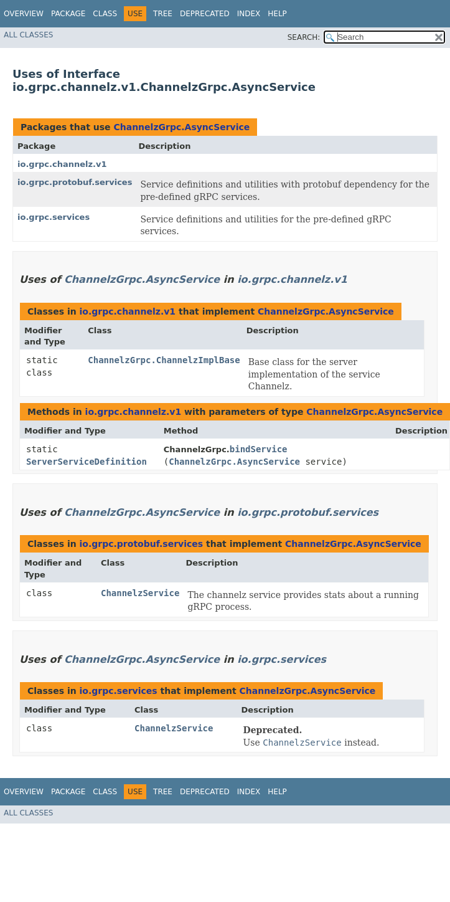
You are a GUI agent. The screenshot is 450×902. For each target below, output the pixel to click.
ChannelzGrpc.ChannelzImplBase (164, 360)
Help (277, 13)
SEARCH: (304, 37)
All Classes (28, 35)
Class (105, 13)
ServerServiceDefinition (86, 462)
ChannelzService (140, 593)
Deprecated (205, 13)
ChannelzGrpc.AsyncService (181, 127)
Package (68, 13)
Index (249, 13)
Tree (162, 13)
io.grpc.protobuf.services (74, 182)
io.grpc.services (53, 217)
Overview (24, 13)
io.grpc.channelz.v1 (62, 164)
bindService (259, 449)
